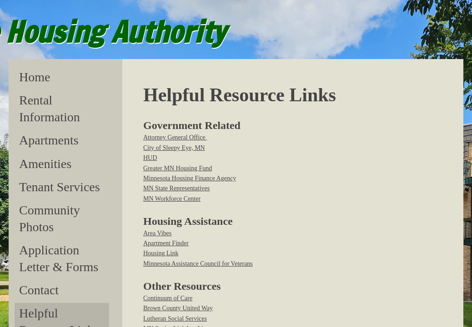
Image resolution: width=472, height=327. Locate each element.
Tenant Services (59, 187)
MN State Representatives (176, 188)
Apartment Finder (166, 243)
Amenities (45, 164)
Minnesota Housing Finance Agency (189, 178)
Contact (39, 290)
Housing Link (160, 253)
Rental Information (49, 108)
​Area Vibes (157, 233)
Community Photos (49, 218)
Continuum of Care (167, 298)
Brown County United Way (178, 308)
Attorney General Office (175, 137)
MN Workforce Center (172, 198)
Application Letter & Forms (58, 258)
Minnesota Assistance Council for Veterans (198, 263)
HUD (150, 157)
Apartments (49, 140)
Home (34, 77)
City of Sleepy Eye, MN (174, 147)
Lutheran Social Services (175, 318)
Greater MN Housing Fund (177, 168)
